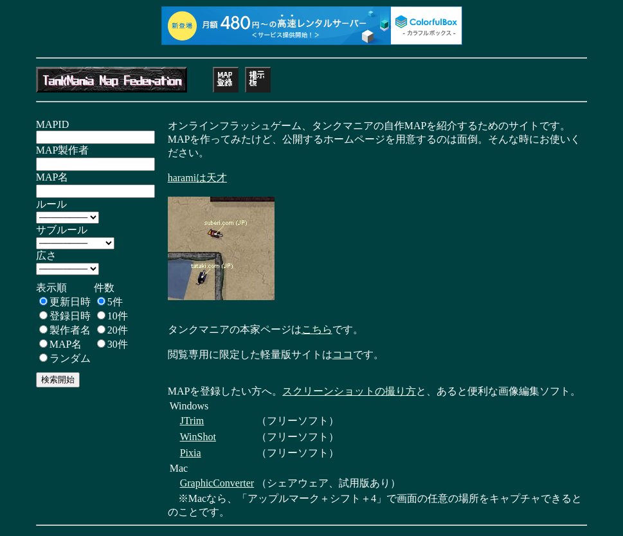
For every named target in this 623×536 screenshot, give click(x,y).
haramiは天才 (197, 177)
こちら (317, 329)
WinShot (198, 436)
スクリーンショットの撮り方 (349, 391)
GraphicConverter (217, 483)
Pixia (190, 452)
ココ (342, 354)
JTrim (192, 420)
